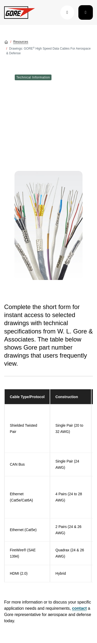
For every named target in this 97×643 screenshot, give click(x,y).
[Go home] (6, 42)
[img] (48, 225)
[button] (67, 12)
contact (79, 608)
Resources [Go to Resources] (20, 42)
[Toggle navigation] (85, 12)
